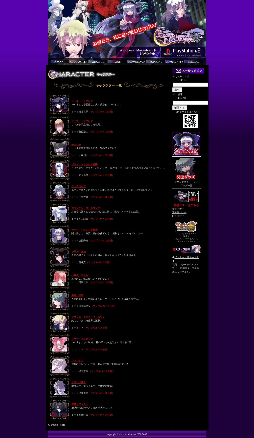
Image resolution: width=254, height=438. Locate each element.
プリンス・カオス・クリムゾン (88, 317)
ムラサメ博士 (78, 382)
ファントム (77, 360)
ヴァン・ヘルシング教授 (84, 230)
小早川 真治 (78, 251)
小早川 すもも (79, 275)
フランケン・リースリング (85, 208)
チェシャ (76, 144)
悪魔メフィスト (79, 404)
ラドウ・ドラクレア (82, 121)
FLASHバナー (179, 216)
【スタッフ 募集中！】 (187, 257)
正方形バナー (179, 212)
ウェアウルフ (78, 186)
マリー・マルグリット (83, 338)
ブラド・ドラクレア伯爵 (84, 164)
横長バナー (178, 209)
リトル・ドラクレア (82, 101)
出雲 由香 (77, 295)
